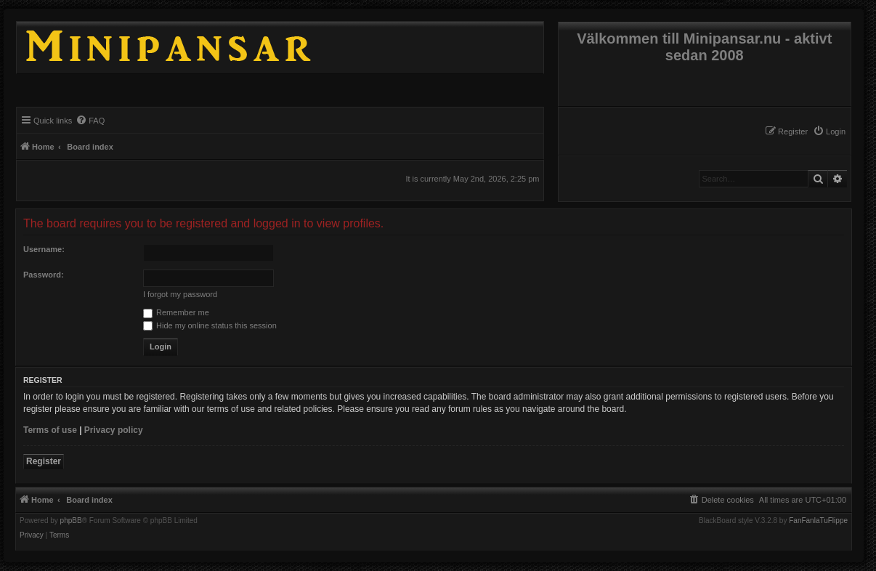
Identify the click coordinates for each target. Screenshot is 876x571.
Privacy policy (113, 430)
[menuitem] (829, 131)
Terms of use (50, 430)
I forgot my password (180, 294)
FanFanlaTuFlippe (818, 521)
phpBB (71, 521)
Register (43, 461)
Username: (44, 249)
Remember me (176, 312)
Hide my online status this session (210, 325)
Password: (43, 274)
